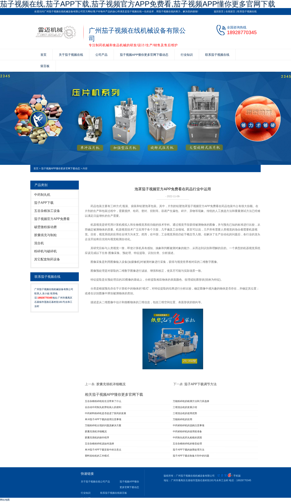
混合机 (39, 243)
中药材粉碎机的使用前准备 (187, 431)
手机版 (237, 475)
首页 (43, 54)
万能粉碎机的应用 (182, 419)
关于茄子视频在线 (71, 54)
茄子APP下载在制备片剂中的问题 (191, 455)
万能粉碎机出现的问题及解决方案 (103, 425)
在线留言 (230, 11)
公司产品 (101, 54)
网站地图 (5, 499)
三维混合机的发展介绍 (185, 407)
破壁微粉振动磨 (45, 227)
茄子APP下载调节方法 (200, 384)
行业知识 (187, 54)
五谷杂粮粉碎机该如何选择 (99, 443)
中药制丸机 (42, 194)
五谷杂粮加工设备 (47, 211)
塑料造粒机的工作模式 (97, 455)
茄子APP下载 (44, 202)
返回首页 (219, 11)
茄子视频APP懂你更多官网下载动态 (144, 54)
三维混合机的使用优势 (185, 413)
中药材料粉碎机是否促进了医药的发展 (105, 413)
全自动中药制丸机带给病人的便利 (103, 407)
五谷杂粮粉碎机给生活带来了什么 (103, 401)
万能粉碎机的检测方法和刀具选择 (191, 401)
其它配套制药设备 (47, 259)
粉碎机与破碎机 (45, 251)
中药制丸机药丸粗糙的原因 (187, 437)
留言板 (45, 66)
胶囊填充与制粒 (45, 235)
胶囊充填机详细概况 (110, 384)
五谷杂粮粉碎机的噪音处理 (187, 443)
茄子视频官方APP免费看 (52, 219)
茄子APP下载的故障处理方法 (188, 449)
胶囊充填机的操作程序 (97, 437)
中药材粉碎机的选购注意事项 (188, 425)
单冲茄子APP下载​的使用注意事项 (103, 419)
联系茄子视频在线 (247, 11)
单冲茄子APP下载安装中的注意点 (103, 449)
